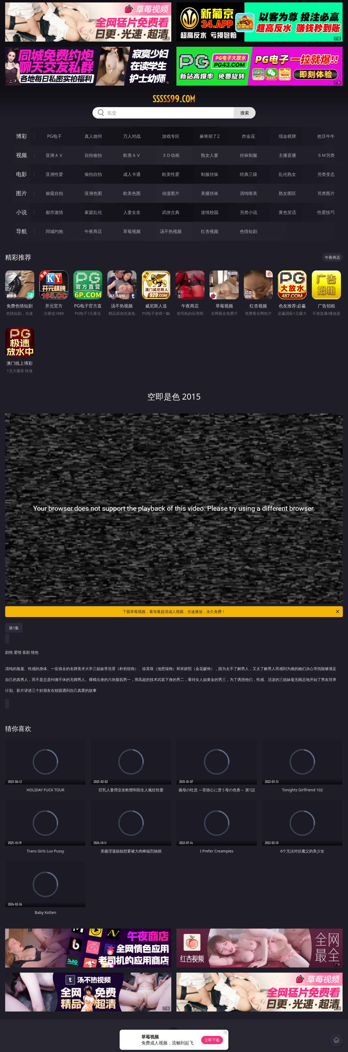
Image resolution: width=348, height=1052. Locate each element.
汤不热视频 (171, 231)
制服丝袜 (209, 174)
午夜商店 (93, 231)
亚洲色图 (93, 193)
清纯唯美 (248, 193)
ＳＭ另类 (326, 155)
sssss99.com (174, 99)
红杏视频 (209, 231)
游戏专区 (170, 136)
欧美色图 (132, 193)
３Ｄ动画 (170, 155)
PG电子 (54, 136)
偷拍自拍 (93, 174)
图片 (21, 193)
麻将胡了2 (209, 136)
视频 (21, 155)
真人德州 (93, 136)
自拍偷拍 (93, 155)
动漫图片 (170, 193)
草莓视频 (132, 231)
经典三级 (248, 174)
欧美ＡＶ (132, 155)
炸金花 (248, 136)
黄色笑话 (287, 212)
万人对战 (132, 136)
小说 (21, 212)
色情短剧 (248, 231)
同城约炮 (54, 231)
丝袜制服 (248, 155)
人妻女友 (132, 212)
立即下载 (212, 1039)
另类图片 (326, 193)
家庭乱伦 (93, 212)
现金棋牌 (287, 136)
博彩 (21, 136)
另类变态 (326, 174)
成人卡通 (132, 174)
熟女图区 (287, 193)
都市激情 (54, 212)
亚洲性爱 (54, 174)
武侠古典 (170, 212)
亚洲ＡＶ (54, 155)
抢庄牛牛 (326, 136)
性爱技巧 (326, 212)
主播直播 (287, 155)
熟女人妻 (209, 155)
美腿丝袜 (209, 193)
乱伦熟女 (287, 174)
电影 (21, 174)
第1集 (14, 627)
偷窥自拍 (54, 193)
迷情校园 (209, 212)
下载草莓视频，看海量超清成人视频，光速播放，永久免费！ (231, 611)
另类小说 (248, 212)
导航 (21, 231)
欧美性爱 (170, 174)
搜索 (244, 113)
